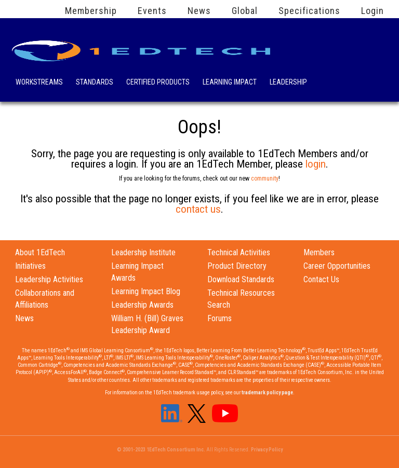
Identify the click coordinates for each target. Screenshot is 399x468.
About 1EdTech (40, 252)
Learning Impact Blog (145, 291)
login (315, 164)
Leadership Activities (49, 279)
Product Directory (237, 266)
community (264, 178)
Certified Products (158, 83)
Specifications (309, 11)
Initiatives (30, 266)
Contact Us (321, 279)
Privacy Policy (267, 449)
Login (372, 11)
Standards (94, 83)
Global (245, 11)
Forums (219, 318)
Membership (91, 11)
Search (329, 80)
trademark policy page (267, 392)
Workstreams (39, 83)
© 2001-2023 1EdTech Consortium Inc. (161, 449)
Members (319, 252)
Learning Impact (230, 83)
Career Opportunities (336, 266)
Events (152, 11)
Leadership (288, 83)
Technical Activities (238, 252)
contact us (198, 209)
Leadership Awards (142, 305)
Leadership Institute (143, 252)
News (199, 11)
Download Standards (240, 279)
